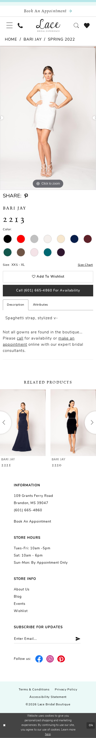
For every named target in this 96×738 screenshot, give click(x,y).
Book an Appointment (32, 521)
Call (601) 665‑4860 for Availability (48, 290)
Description (15, 304)
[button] (9, 25)
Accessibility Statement (48, 697)
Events (19, 604)
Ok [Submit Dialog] (91, 725)
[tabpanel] (48, 118)
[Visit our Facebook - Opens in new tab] (39, 659)
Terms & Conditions (34, 689)
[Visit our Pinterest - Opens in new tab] (61, 659)
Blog (18, 596)
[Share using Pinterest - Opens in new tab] (26, 196)
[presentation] (23, 422)
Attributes (40, 304)
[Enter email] (47, 638)
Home (11, 40)
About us (21, 589)
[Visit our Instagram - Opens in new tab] (50, 659)
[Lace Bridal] (48, 25)
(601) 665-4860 (28, 510)
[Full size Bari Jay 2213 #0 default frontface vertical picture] (48, 118)
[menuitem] (9, 25)
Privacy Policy (66, 689)
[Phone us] (20, 25)
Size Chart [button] (85, 265)
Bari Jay (33, 40)
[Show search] (76, 25)
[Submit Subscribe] (76, 638)
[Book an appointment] (48, 11)
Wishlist (21, 611)
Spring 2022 (61, 40)
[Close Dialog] (4, 725)
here (48, 734)
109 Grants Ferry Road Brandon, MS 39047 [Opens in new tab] (33, 499)
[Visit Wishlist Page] (86, 25)
